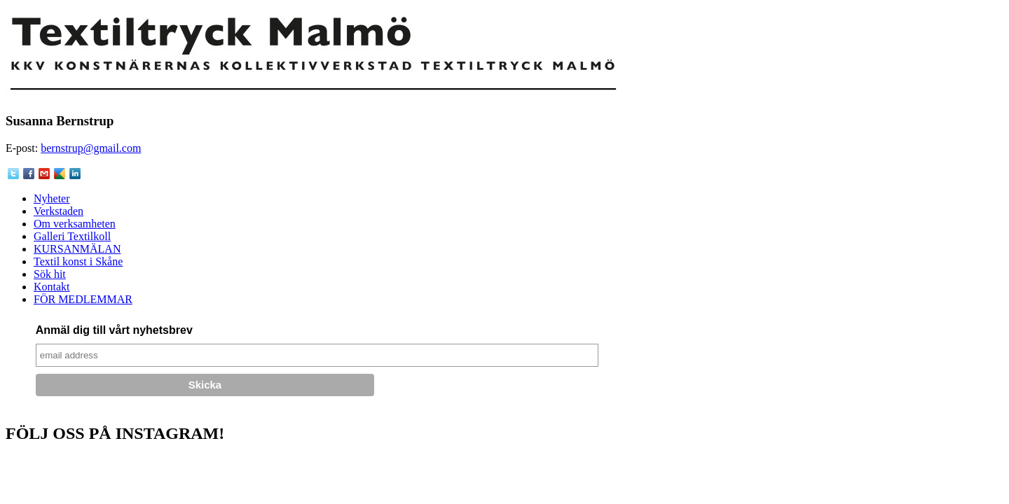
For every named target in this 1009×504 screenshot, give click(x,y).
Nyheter (52, 198)
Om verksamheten (75, 224)
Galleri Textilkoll (72, 236)
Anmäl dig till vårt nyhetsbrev (114, 330)
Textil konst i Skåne (78, 261)
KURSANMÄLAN (77, 249)
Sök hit (50, 274)
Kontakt (52, 287)
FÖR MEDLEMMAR (83, 299)
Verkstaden (58, 211)
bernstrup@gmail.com (91, 148)
